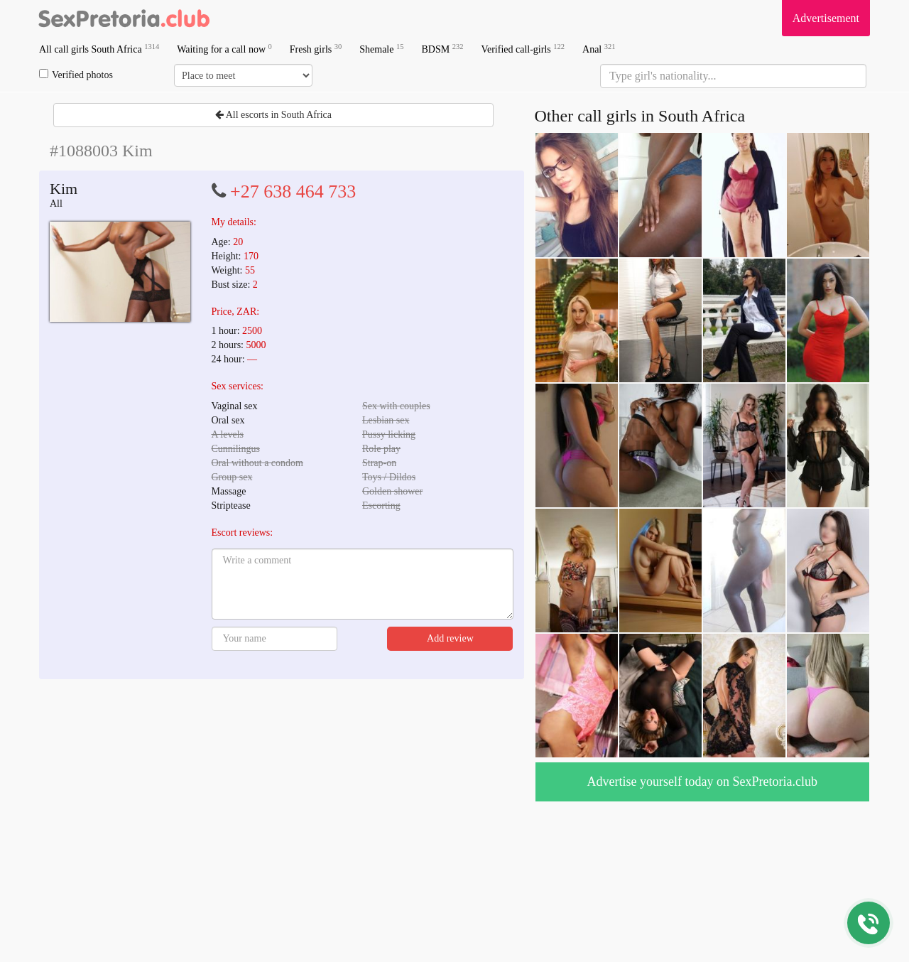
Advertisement (826, 18)
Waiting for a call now (224, 49)
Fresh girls (316, 49)
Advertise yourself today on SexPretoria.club (702, 781)
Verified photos (76, 74)
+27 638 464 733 (293, 191)
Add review (450, 638)
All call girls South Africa (99, 49)
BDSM (442, 49)
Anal (598, 49)
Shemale (381, 49)
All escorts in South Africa (273, 114)
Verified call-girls (523, 49)
